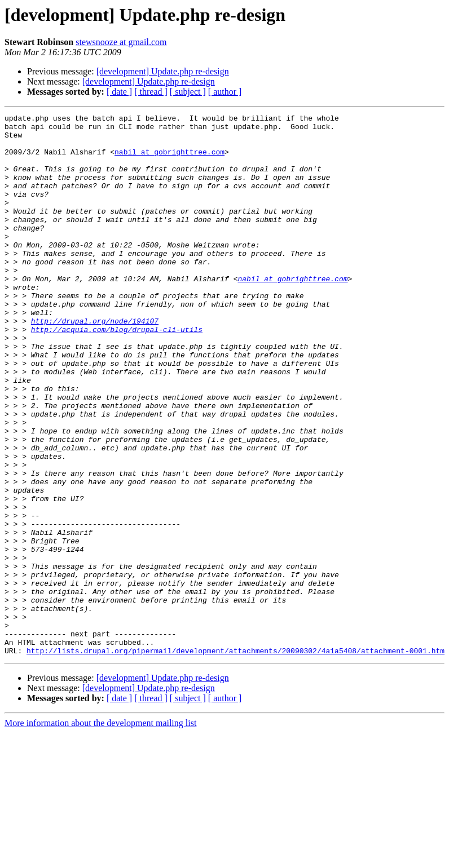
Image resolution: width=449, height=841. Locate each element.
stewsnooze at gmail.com (121, 42)
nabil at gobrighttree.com (169, 160)
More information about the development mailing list (100, 831)
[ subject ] (188, 91)
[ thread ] (151, 91)
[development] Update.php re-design (162, 71)
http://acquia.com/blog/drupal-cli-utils (117, 373)
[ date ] (119, 91)
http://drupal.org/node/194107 (95, 363)
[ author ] (225, 91)
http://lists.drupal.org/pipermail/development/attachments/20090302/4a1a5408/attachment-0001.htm (235, 759)
